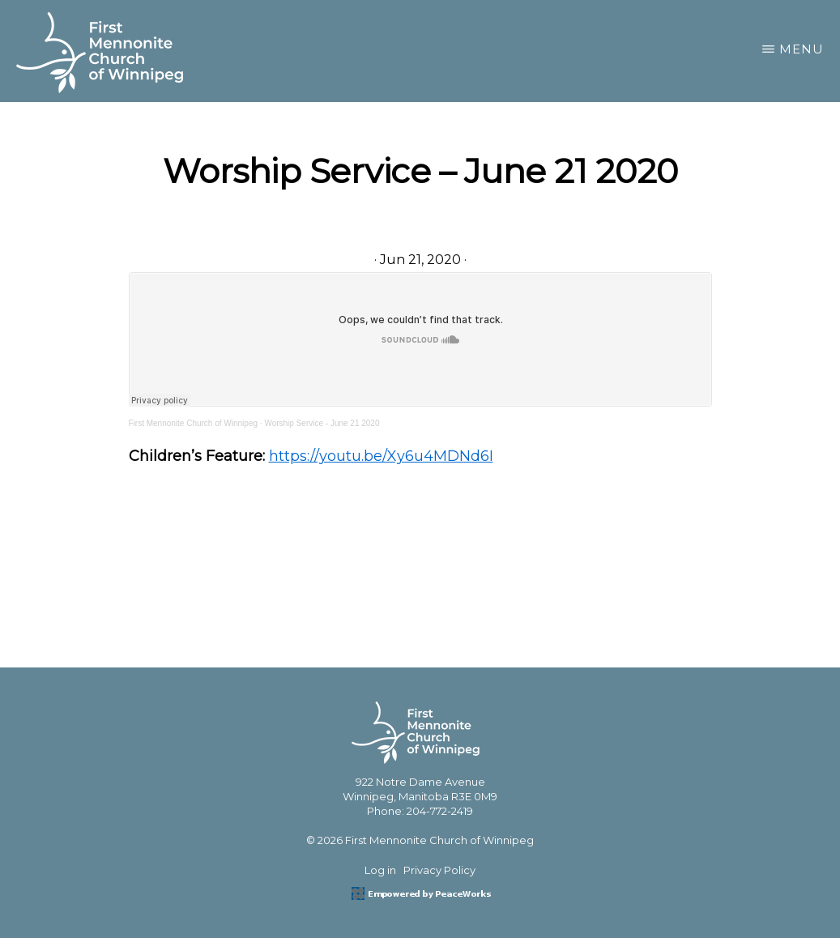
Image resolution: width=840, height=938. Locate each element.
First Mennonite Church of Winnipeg (193, 423)
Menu (801, 49)
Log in (380, 869)
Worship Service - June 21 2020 (321, 423)
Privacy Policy (439, 869)
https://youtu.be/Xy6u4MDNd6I (381, 456)
